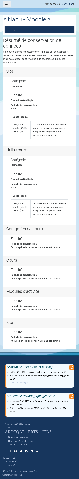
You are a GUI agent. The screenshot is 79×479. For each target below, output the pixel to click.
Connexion (67, 4)
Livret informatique (19, 382)
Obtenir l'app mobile (12, 474)
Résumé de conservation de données (19, 471)
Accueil (9, 29)
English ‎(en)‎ (11, 461)
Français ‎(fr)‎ (9, 458)
